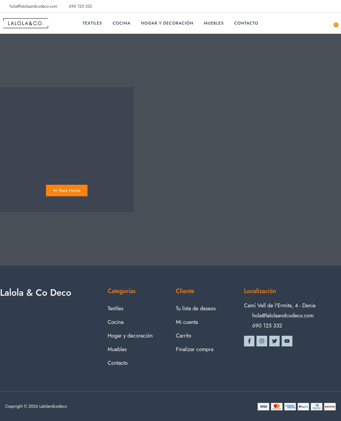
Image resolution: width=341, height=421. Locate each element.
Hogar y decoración (167, 23)
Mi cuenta (187, 322)
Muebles (214, 23)
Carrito (183, 336)
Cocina (121, 23)
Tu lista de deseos (196, 308)
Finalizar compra (194, 349)
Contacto (246, 23)
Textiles (92, 23)
